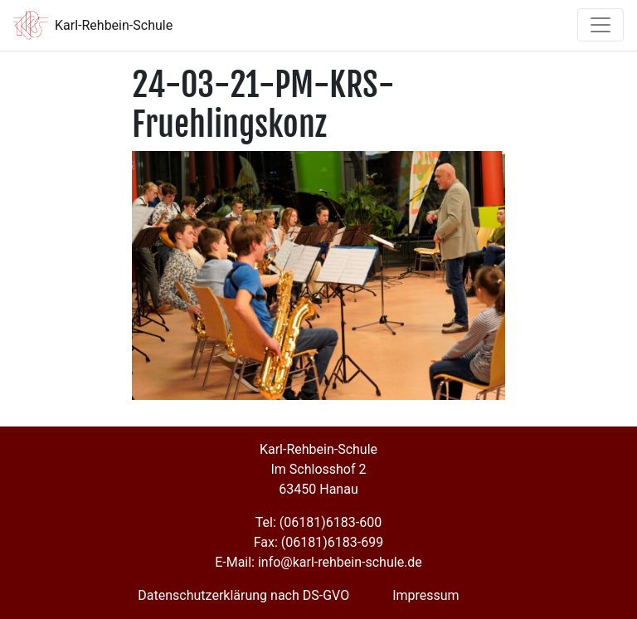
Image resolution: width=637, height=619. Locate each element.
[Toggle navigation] (600, 24)
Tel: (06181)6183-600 (318, 522)
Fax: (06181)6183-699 (318, 542)
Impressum (426, 595)
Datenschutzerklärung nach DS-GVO (243, 595)
